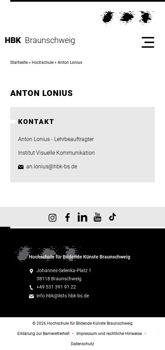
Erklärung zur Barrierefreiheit (43, 333)
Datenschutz (82, 343)
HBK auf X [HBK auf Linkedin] (82, 217)
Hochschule (43, 62)
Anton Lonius (70, 62)
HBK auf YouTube (97, 217)
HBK (15, 40)
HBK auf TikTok (112, 217)
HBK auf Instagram (52, 217)
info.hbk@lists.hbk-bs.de (62, 296)
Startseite (19, 62)
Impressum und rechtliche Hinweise (109, 333)
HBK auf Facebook (67, 217)
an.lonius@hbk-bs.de (51, 166)
